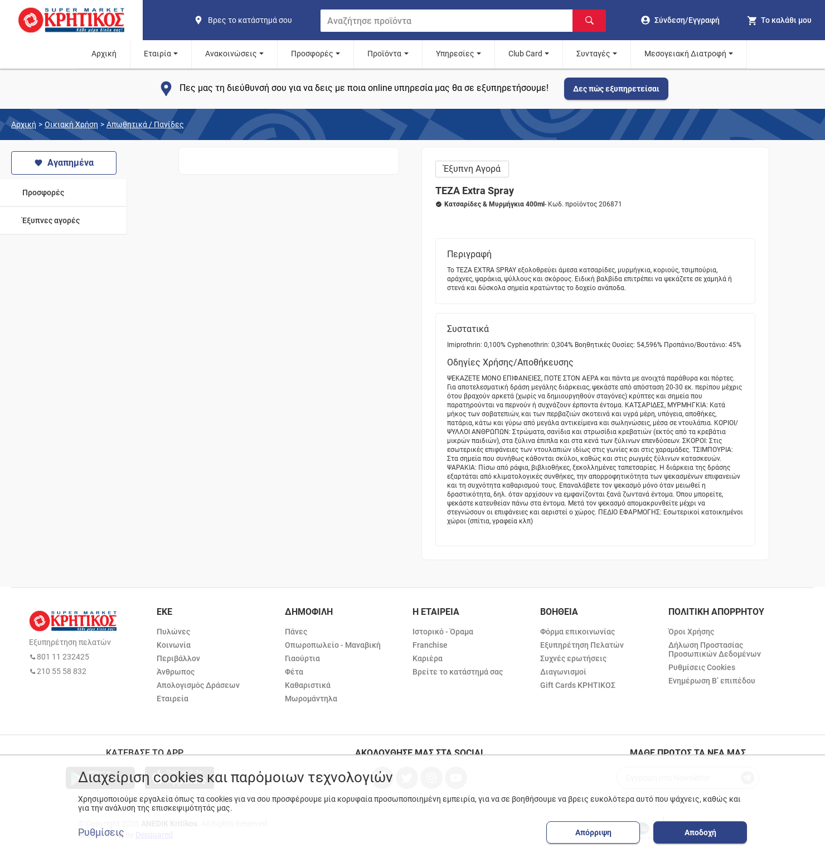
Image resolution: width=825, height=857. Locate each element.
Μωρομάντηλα (311, 698)
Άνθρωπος (176, 671)
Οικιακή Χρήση (71, 124)
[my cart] (779, 20)
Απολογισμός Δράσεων (198, 685)
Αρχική (104, 53)
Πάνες (296, 631)
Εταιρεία (172, 698)
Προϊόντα (384, 53)
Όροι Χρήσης (691, 631)
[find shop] (252, 20)
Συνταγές (593, 53)
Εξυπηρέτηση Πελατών (582, 645)
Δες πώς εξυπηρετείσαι (616, 88)
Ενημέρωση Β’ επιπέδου (711, 680)
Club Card (525, 53)
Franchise (430, 645)
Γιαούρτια (302, 658)
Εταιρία (157, 53)
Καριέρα (427, 658)
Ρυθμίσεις (101, 832)
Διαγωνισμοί (563, 671)
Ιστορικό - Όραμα (442, 631)
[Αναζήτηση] (589, 20)
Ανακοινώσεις (231, 53)
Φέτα (294, 671)
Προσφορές (312, 53)
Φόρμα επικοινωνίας (577, 631)
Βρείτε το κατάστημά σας (457, 671)
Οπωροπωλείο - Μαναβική (333, 645)
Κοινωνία (174, 645)
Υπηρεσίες (455, 53)
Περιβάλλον (178, 658)
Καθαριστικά (308, 685)
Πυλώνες (173, 631)
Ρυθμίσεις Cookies (701, 667)
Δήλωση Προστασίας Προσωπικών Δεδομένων (714, 649)
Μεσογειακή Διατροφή (685, 53)
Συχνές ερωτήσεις (573, 658)
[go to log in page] (680, 20)
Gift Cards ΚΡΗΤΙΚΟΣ (577, 685)
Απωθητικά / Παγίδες (145, 124)
